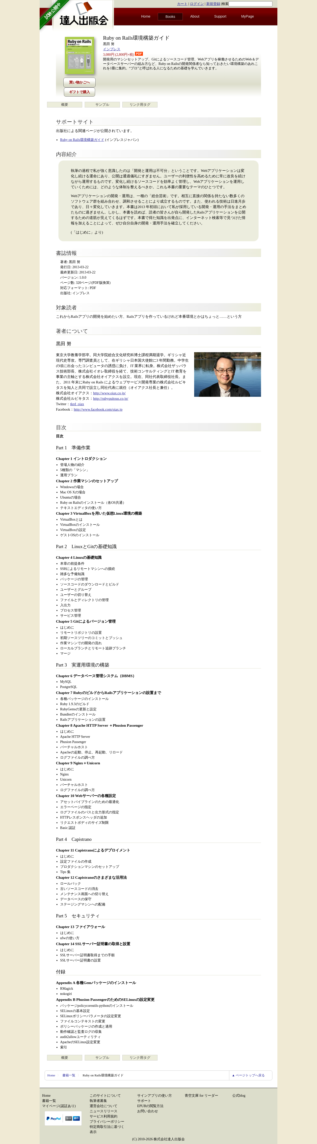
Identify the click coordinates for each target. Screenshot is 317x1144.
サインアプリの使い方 (154, 1095)
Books (170, 17)
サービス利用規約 (103, 1116)
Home (145, 16)
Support (220, 16)
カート (182, 4)
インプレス (111, 49)
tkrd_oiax (77, 404)
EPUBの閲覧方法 (150, 1106)
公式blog (238, 1095)
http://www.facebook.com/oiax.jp (98, 409)
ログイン (197, 4)
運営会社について (103, 1106)
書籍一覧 (68, 1075)
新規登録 (213, 4)
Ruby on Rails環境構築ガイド (82, 140)
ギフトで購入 (79, 92)
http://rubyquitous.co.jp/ (110, 398)
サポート (144, 1101)
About (194, 16)
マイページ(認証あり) (59, 1106)
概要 (64, 104)
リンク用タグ (140, 104)
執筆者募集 (98, 1101)
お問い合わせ (147, 1111)
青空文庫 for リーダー (201, 1095)
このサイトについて (105, 1095)
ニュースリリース (103, 1111)
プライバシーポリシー (107, 1121)
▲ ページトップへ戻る (248, 1075)
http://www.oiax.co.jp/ (109, 393)
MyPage (247, 16)
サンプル (102, 104)
